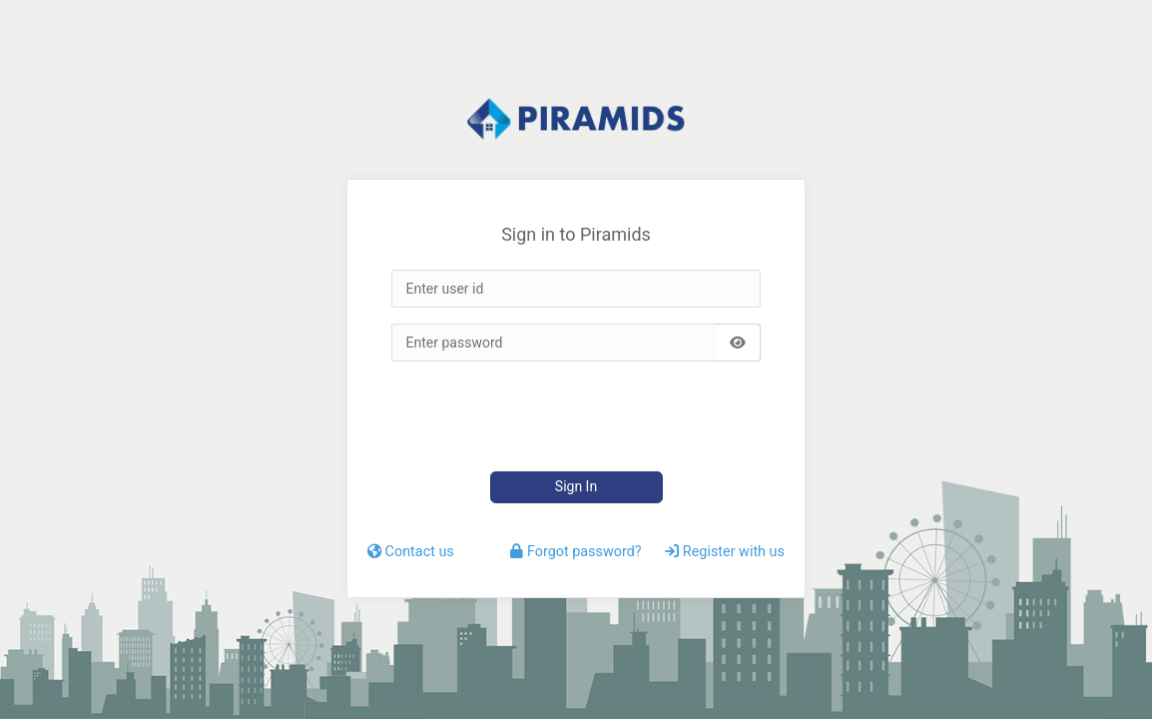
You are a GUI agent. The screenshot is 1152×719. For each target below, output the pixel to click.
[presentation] (567, 416)
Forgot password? (575, 551)
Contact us (410, 551)
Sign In (576, 486)
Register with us (725, 551)
